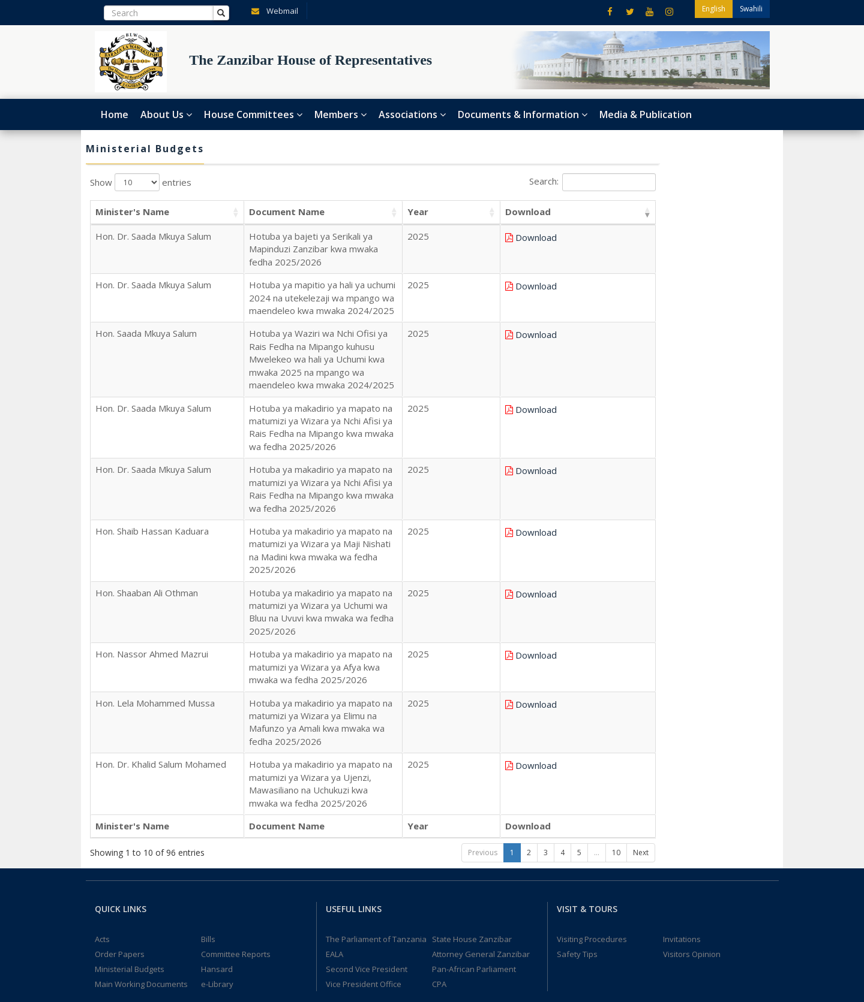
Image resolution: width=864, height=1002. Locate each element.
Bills (208, 708)
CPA (439, 753)
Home (114, 114)
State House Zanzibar (472, 708)
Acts (102, 708)
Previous (482, 622)
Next (641, 622)
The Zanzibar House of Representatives (169, 983)
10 (616, 622)
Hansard (217, 738)
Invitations (682, 708)
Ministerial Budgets (129, 738)
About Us (166, 114)
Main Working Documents (141, 753)
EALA (334, 723)
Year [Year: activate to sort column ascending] (561, 212)
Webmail (272, 10)
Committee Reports (236, 723)
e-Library (217, 753)
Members (340, 114)
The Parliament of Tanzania (376, 708)
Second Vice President (366, 738)
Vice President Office (363, 753)
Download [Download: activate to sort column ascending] (616, 212)
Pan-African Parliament (474, 738)
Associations (412, 114)
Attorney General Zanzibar (481, 723)
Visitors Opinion (692, 723)
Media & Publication (645, 114)
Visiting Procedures (592, 708)
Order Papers (120, 723)
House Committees (253, 114)
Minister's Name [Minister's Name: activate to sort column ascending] (132, 212)
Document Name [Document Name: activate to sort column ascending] (234, 212)
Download (624, 237)
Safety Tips (577, 723)
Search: (592, 182)
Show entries (140, 182)
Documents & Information (522, 114)
